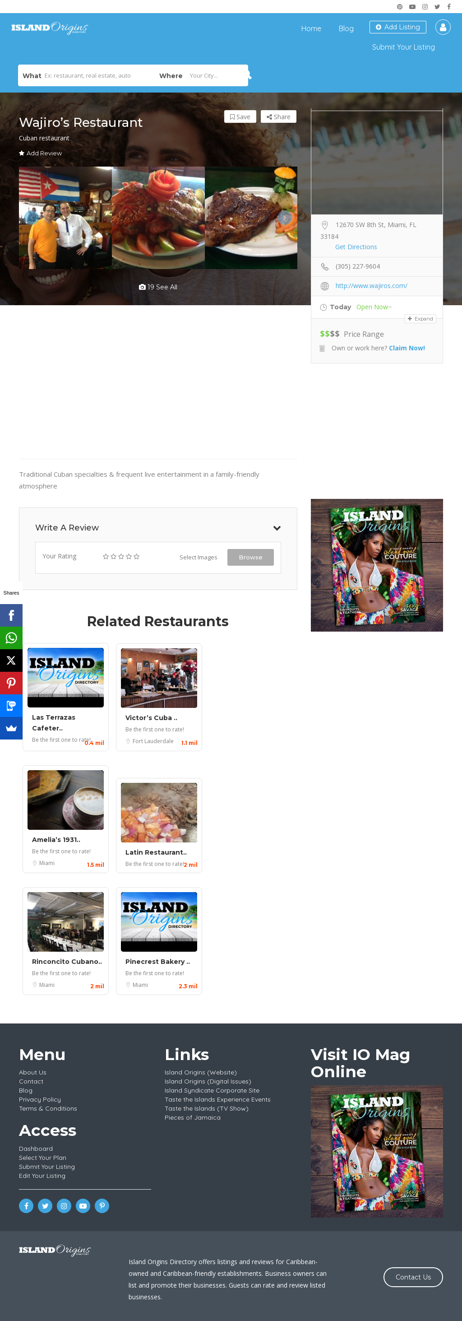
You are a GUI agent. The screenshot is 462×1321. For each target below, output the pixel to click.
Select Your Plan (42, 1158)
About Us (32, 1072)
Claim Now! (407, 348)
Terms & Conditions (48, 1108)
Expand (420, 319)
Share (279, 116)
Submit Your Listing (403, 46)
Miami (47, 863)
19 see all (158, 287)
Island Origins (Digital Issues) (208, 1081)
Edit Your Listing (42, 1176)
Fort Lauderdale (153, 741)
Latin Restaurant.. (156, 852)
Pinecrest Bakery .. (157, 962)
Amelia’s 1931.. (56, 840)
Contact (31, 1081)
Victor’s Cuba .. (151, 718)
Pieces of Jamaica (193, 1117)
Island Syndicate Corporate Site (212, 1090)
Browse (251, 557)
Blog (346, 28)
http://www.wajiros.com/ (371, 285)
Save (240, 116)
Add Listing (398, 27)
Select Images (198, 557)
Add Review (40, 153)
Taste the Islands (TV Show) (207, 1108)
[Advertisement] (377, 431)
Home (311, 28)
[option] (65, 218)
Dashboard (36, 1148)
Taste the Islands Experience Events (218, 1099)
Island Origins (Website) (201, 1072)
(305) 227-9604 (358, 266)
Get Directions (356, 246)
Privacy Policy (40, 1099)
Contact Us (413, 1277)
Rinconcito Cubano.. (67, 962)
